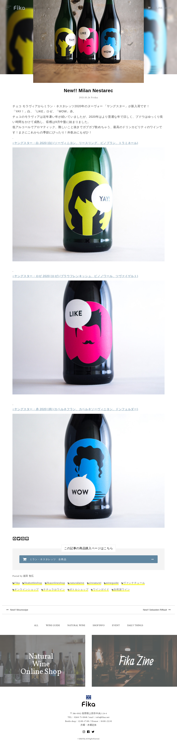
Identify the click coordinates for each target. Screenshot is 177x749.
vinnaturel (95, 582)
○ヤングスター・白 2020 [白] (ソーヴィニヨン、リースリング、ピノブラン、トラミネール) (75, 143)
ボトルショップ (78, 589)
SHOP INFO (99, 625)
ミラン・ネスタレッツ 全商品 (48, 559)
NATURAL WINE (76, 625)
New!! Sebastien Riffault (157, 609)
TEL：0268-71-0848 (77, 717)
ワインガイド (101, 589)
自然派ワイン (122, 589)
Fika (17, 582)
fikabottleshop (33, 582)
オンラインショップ (26, 589)
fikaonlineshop (56, 582)
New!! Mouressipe (17, 609)
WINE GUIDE (53, 625)
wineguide (112, 582)
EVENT (116, 625)
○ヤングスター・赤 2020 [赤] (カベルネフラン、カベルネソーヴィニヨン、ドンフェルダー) (75, 409)
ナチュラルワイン (54, 589)
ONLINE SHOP (159, 8)
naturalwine (76, 582)
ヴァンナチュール (134, 582)
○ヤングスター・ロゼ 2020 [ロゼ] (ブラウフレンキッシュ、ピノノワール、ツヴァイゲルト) (75, 276)
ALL (36, 625)
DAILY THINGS (135, 625)
